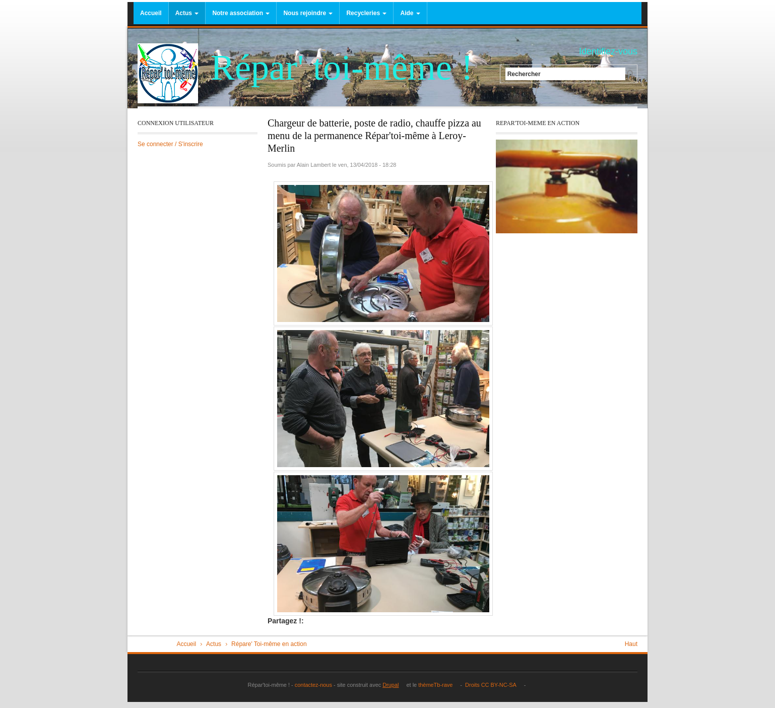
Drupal (393, 685)
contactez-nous (312, 685)
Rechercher (524, 74)
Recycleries (366, 13)
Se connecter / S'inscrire (170, 144)
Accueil (151, 13)
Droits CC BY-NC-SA (493, 685)
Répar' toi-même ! (342, 67)
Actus (187, 13)
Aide (410, 13)
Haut (631, 644)
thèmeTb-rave (438, 685)
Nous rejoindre (308, 13)
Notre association (241, 13)
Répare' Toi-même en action (268, 644)
